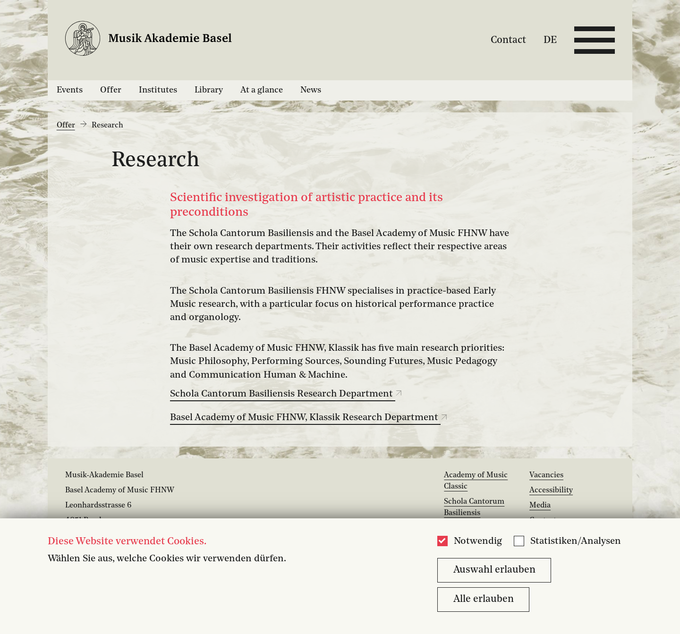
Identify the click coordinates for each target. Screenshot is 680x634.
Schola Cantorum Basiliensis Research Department (286, 394)
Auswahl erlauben (494, 570)
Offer (110, 90)
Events (70, 90)
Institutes (158, 90)
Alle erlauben (483, 599)
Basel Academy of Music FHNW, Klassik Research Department (309, 418)
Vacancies (546, 475)
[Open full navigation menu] (594, 40)
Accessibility (551, 490)
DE (550, 40)
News (310, 90)
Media (540, 505)
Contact (508, 40)
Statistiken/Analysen (575, 541)
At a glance (261, 90)
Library (209, 90)
